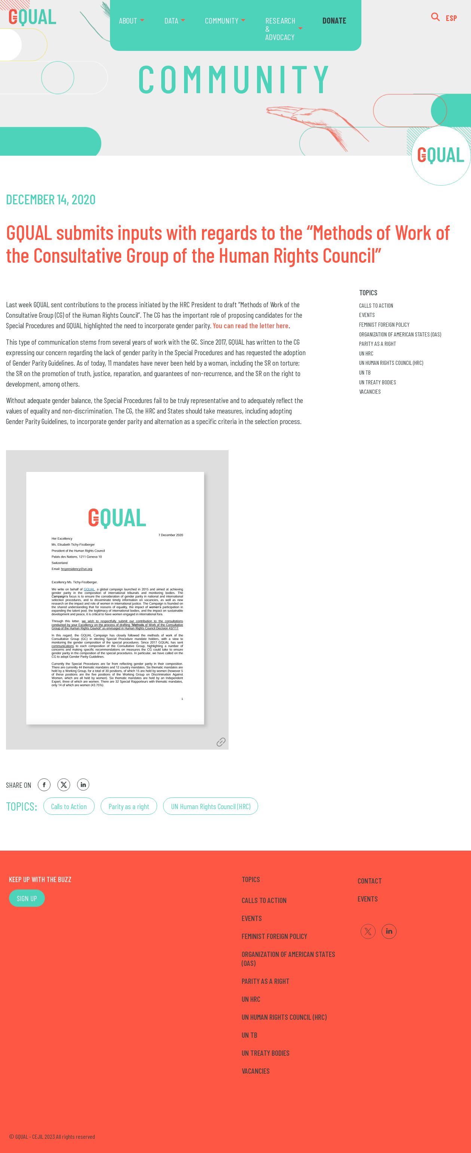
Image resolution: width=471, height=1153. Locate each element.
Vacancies (370, 391)
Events (367, 314)
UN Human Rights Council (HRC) (210, 806)
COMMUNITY (221, 20)
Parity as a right (128, 806)
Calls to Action (69, 806)
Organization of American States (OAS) (400, 334)
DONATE (334, 20)
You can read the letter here (250, 325)
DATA (171, 20)
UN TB (365, 372)
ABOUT (128, 20)
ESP (452, 17)
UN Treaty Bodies (377, 381)
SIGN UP (27, 898)
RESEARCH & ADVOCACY (280, 28)
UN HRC (366, 353)
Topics (368, 292)
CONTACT (370, 880)
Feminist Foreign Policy (384, 324)
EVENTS (368, 898)
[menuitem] (137, 25)
